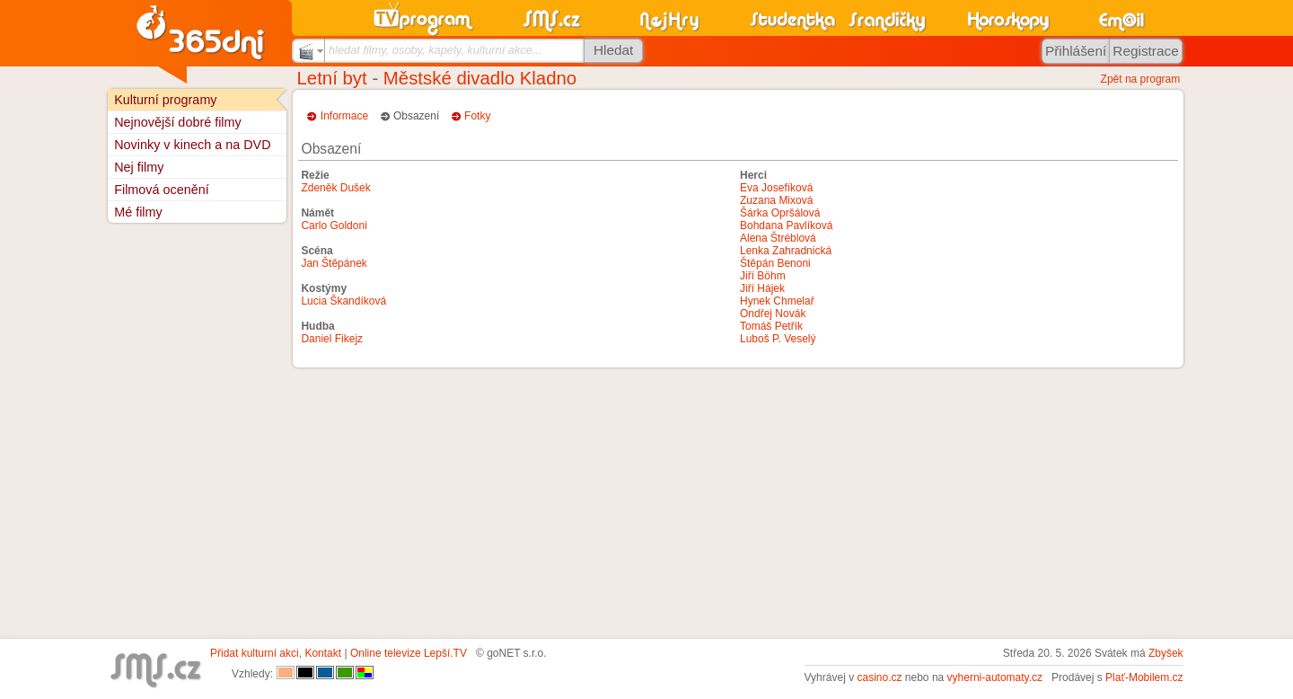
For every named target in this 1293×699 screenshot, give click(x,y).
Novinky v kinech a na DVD (192, 144)
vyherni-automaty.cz (994, 677)
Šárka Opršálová (780, 213)
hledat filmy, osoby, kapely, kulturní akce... (435, 50)
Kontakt (322, 653)
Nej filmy (138, 167)
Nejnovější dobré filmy (178, 122)
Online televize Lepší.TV (408, 653)
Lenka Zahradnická (785, 250)
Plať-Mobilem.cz (1144, 677)
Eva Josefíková (776, 187)
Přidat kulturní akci (254, 653)
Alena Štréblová (778, 238)
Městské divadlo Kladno (479, 78)
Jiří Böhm (763, 276)
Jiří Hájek (762, 288)
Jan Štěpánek (333, 263)
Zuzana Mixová (776, 200)
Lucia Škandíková (343, 301)
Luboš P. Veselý (778, 338)
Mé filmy (138, 212)
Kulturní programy (165, 100)
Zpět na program (1141, 79)
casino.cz (879, 677)
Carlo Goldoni (333, 225)
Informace (344, 116)
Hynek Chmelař (777, 301)
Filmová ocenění (161, 189)
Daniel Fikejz (332, 338)
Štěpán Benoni (775, 263)
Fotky (477, 116)
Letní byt (332, 78)
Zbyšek (1165, 653)
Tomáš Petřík (771, 326)
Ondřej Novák (772, 313)
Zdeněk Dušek (335, 187)
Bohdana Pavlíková (786, 225)
